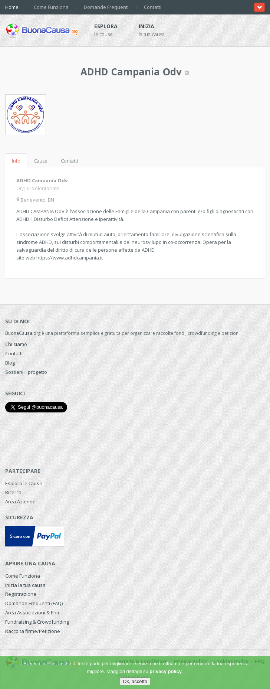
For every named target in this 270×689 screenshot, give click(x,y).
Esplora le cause (23, 483)
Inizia (146, 26)
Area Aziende (20, 501)
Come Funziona (51, 7)
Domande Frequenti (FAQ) (34, 603)
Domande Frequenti (106, 7)
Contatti (152, 7)
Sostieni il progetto (26, 372)
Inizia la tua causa (25, 585)
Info (16, 160)
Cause (40, 160)
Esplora (106, 26)
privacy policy (165, 671)
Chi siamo (16, 344)
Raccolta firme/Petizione (32, 631)
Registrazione (20, 594)
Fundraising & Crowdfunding (37, 621)
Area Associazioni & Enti (32, 612)
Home (12, 7)
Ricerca (13, 492)
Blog (10, 362)
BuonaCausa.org (22, 333)
